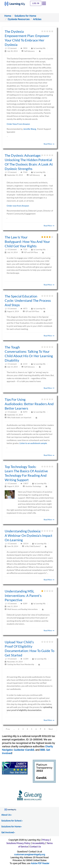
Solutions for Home (25, 15)
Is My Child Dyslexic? (33, 546)
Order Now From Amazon (18, 124)
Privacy (45, 840)
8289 (25, 603)
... (14, 729)
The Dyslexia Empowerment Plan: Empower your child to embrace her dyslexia (27, 38)
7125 (25, 249)
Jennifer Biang (29, 129)
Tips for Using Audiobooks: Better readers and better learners (29, 403)
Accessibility (38, 843)
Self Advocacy (29, 51)
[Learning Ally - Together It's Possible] (14, 3)
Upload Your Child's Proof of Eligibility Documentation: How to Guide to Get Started (29, 648)
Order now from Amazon (18, 205)
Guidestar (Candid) (24, 749)
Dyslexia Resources (19, 19)
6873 (25, 308)
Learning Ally (40, 48)
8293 (25, 412)
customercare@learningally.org (29, 854)
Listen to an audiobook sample (33, 443)
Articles (37, 19)
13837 (26, 483)
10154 (26, 544)
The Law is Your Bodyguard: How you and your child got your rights (27, 241)
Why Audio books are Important (19, 417)
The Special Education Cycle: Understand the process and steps (28, 300)
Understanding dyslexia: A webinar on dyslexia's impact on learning (28, 535)
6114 (25, 364)
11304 (26, 659)
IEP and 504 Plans (31, 252)
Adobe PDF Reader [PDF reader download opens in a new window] (40, 863)
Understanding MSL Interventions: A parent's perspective (23, 595)
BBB (42, 749)
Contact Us (35, 846)
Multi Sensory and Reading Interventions (22, 609)
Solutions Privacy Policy (18, 843)
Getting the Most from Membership (20, 664)
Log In (35, 3)
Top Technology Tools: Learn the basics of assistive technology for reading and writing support (26, 473)
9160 (25, 172)
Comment (13, 48)
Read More (49, 144)
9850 (25, 48)
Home (7, 15)
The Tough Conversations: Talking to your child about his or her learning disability (29, 353)
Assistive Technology (33, 486)
